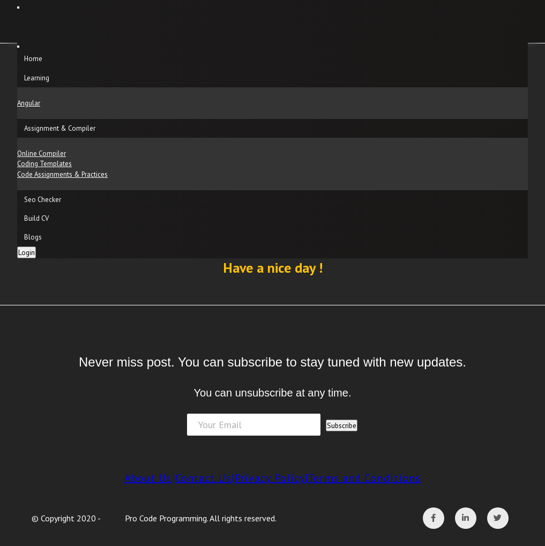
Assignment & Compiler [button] (59, 128)
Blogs (33, 237)
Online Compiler (41, 153)
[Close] (18, 47)
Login (26, 252)
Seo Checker (42, 199)
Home (33, 58)
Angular (28, 103)
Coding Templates (44, 163)
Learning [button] (36, 78)
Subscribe (341, 425)
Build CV (36, 218)
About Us (148, 478)
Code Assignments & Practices (62, 174)
